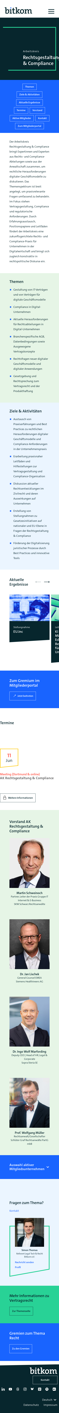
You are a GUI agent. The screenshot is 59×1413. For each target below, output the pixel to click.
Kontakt (42, 118)
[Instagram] (25, 1390)
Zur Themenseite (21, 1311)
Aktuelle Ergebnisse (29, 102)
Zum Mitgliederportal (29, 126)
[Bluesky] (33, 1390)
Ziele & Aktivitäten (29, 94)
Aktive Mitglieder (21, 118)
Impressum (50, 1405)
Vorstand (37, 110)
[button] (47, 582)
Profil (18, 1267)
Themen (29, 86)
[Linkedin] (4, 1390)
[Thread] (18, 1390)
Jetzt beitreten (25, 696)
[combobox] (49, 1399)
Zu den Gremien (20, 1348)
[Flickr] (55, 1390)
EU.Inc (18, 632)
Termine (21, 110)
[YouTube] (11, 1390)
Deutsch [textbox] (47, 1400)
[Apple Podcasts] (40, 1390)
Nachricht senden (24, 1262)
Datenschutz (31, 1405)
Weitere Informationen (20, 797)
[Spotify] (47, 1390)
